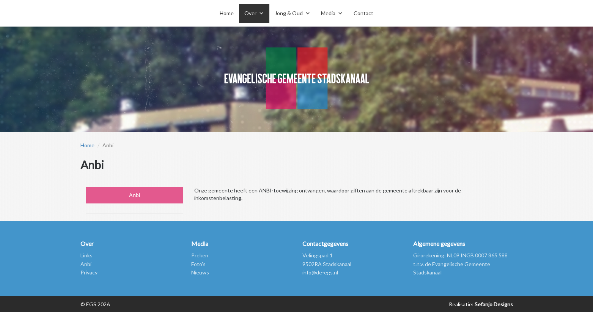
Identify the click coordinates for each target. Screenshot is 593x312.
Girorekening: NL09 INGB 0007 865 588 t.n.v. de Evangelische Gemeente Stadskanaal (460, 264)
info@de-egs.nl (320, 272)
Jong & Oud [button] (289, 13)
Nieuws (200, 272)
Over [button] (250, 13)
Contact (363, 13)
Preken (199, 255)
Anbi (134, 195)
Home (227, 13)
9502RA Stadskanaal (326, 264)
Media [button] (328, 13)
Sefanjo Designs (493, 304)
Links (86, 255)
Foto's (198, 264)
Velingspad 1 (317, 255)
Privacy (89, 272)
